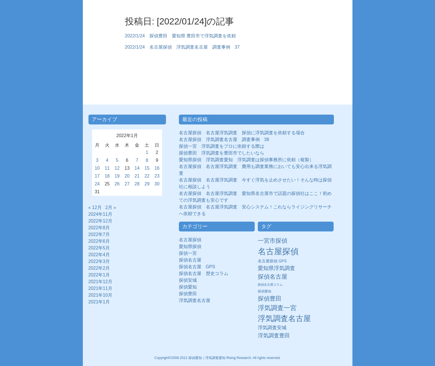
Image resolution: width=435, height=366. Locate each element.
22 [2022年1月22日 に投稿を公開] (147, 176)
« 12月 (95, 207)
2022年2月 (99, 268)
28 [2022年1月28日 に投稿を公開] (137, 183)
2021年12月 (100, 281)
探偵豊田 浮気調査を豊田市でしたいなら (221, 153)
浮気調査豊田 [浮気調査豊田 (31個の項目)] (274, 335)
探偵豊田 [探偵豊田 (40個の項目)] (269, 298)
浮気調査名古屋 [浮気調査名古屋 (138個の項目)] (284, 318)
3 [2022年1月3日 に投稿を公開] (97, 160)
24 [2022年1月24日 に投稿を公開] (97, 183)
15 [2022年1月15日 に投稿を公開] (147, 168)
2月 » (110, 207)
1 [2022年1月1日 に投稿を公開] (147, 152)
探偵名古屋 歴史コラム (206, 273)
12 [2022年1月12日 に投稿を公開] (117, 168)
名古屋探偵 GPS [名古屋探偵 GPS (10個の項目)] (272, 261)
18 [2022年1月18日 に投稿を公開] (107, 176)
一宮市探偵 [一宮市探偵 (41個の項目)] (272, 240)
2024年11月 (100, 214)
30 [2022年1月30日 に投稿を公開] (157, 183)
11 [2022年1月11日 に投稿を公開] (107, 168)
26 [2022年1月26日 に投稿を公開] (117, 183)
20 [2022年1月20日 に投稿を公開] (127, 176)
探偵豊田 (190, 293)
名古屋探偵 (190, 239)
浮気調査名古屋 (194, 300)
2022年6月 (99, 241)
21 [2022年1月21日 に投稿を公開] (137, 176)
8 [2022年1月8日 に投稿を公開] (147, 160)
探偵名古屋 (190, 260)
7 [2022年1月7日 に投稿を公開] (137, 160)
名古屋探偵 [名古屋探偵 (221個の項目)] (278, 251)
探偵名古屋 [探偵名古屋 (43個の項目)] (272, 276)
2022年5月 (99, 247)
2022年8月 (99, 227)
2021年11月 (100, 288)
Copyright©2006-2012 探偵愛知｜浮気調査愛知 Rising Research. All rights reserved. (217, 358)
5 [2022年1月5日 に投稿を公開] (117, 160)
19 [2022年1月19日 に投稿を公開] (117, 176)
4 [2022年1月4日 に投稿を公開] (107, 160)
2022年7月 (99, 234)
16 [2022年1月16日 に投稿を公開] (157, 168)
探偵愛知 (190, 287)
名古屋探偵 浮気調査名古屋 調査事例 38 (224, 139)
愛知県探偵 (190, 246)
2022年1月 (99, 274)
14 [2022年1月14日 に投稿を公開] (137, 168)
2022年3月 (99, 261)
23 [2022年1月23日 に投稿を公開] (157, 176)
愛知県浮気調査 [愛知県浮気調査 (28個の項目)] (276, 268)
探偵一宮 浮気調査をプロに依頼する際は (221, 146)
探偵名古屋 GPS (197, 266)
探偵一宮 (190, 253)
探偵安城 (188, 280)
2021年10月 (100, 295)
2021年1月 (99, 301)
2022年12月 (100, 221)
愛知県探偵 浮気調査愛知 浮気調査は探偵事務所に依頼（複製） (246, 159)
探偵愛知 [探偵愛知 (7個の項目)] (264, 291)
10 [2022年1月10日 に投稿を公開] (97, 168)
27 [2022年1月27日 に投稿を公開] (127, 183)
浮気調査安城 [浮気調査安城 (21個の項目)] (272, 327)
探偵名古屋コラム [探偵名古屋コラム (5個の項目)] (270, 284)
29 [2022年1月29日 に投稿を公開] (147, 183)
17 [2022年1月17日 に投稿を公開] (97, 176)
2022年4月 (99, 254)
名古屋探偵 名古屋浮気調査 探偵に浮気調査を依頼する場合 (242, 132)
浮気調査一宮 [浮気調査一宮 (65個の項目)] (277, 308)
